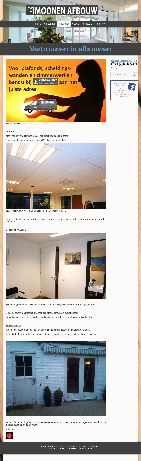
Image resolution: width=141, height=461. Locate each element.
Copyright (62, 448)
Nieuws (75, 24)
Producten (63, 24)
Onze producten (68, 446)
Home (38, 24)
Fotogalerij (88, 24)
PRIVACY (52, 448)
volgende (10, 429)
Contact (101, 24)
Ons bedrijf (49, 24)
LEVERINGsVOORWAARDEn (80, 448)
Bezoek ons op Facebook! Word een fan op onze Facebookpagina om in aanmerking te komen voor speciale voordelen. (122, 90)
